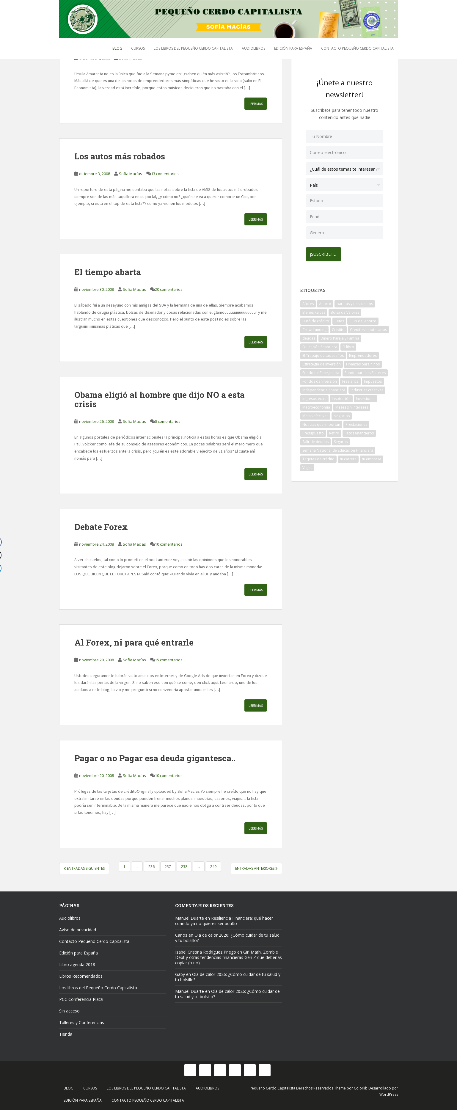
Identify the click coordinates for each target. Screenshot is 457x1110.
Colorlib (361, 1088)
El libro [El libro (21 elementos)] (348, 345)
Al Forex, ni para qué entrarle (134, 642)
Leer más (256, 103)
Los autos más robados (119, 156)
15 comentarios (169, 659)
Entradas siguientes (84, 868)
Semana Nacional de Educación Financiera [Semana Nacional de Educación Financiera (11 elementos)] (337, 448)
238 (184, 866)
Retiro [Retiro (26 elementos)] (334, 431)
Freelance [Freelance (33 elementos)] (350, 379)
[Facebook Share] (7, 542)
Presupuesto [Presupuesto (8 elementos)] (313, 431)
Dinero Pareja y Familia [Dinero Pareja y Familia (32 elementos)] (340, 336)
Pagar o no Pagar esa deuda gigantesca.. (154, 758)
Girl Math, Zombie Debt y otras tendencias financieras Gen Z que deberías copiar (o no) (228, 957)
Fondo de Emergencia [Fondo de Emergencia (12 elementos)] (320, 370)
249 (213, 866)
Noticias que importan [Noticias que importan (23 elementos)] (321, 422)
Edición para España (293, 48)
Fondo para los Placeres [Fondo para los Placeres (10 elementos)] (365, 370)
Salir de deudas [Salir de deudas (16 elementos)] (315, 439)
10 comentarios (169, 544)
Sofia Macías (130, 173)
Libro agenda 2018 (77, 964)
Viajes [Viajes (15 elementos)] (307, 465)
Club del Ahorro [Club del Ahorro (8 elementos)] (362, 319)
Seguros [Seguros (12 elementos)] (341, 439)
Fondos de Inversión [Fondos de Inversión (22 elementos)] (319, 379)
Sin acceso (69, 1011)
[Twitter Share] (7, 555)
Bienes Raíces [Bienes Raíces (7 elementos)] (313, 310)
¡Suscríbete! (325, 252)
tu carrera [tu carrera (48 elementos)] (348, 457)
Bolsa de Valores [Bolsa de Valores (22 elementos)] (345, 310)
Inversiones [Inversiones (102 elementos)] (365, 396)
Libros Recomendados (81, 976)
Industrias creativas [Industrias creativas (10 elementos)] (367, 388)
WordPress (388, 1094)
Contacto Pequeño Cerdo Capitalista (357, 48)
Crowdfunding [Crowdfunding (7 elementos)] (314, 327)
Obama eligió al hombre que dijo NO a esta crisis (159, 399)
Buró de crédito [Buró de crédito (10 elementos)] (315, 319)
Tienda (65, 1034)
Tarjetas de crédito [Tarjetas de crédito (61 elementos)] (318, 457)
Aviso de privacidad (77, 929)
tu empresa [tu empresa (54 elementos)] (371, 457)
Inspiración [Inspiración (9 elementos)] (341, 396)
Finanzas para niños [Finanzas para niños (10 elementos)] (363, 362)
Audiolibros (253, 48)
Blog (117, 48)
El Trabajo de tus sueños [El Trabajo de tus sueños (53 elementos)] (323, 353)
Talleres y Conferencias (81, 1022)
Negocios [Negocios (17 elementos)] (342, 414)
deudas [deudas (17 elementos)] (308, 336)
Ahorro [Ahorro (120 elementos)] (325, 301)
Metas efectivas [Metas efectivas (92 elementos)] (315, 414)
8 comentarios (167, 421)
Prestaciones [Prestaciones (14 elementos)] (356, 422)
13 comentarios (165, 173)
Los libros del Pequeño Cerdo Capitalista (193, 48)
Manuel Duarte (189, 918)
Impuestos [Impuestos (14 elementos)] (373, 379)
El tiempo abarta (107, 271)
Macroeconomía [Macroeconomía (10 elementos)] (316, 405)
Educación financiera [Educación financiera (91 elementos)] (319, 345)
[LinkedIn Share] (7, 568)
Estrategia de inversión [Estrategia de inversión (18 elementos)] (321, 362)
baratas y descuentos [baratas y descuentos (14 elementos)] (355, 301)
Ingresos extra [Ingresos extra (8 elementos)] (314, 396)
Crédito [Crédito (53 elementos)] (338, 327)
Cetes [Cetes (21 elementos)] (339, 319)
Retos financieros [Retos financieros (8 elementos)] (359, 431)
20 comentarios (169, 289)
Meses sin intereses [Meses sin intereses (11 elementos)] (351, 405)
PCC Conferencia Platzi (81, 999)
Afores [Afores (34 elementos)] (308, 301)
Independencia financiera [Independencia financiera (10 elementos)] (323, 388)
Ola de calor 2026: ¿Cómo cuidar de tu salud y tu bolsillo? (227, 937)
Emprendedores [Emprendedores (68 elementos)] (363, 353)
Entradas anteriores (256, 868)
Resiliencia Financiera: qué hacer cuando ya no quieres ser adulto (224, 920)
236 (151, 866)
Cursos (138, 48)
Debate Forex (101, 526)
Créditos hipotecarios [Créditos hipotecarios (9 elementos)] (368, 327)
